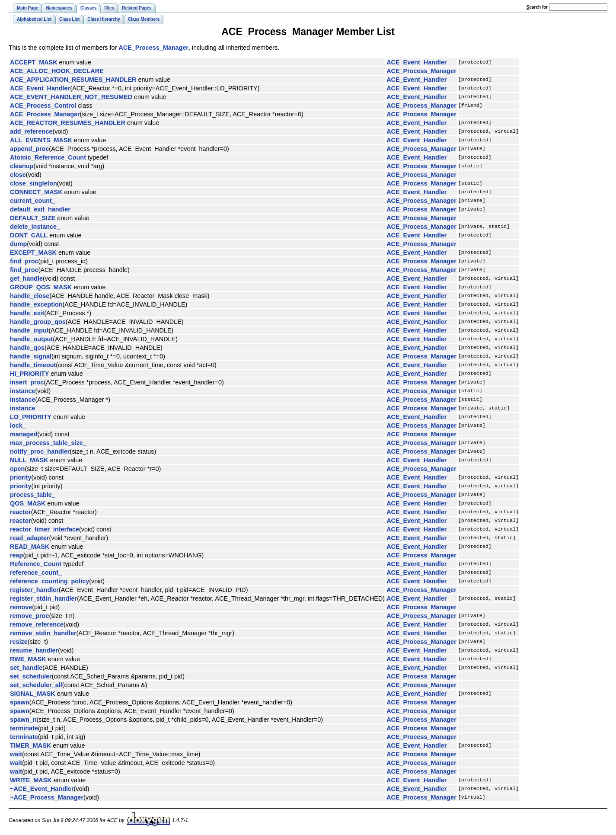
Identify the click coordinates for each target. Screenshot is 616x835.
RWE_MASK (28, 659)
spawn (19, 702)
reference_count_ (36, 572)
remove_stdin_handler (43, 633)
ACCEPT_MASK (33, 62)
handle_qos (27, 347)
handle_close (29, 295)
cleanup (21, 166)
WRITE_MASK (31, 780)
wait (16, 754)
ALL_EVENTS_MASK (41, 140)
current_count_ (32, 200)
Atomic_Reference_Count (48, 157)
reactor (20, 512)
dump (18, 243)
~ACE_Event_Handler (42, 788)
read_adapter (29, 537)
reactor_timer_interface (44, 529)
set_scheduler (31, 676)
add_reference (31, 131)
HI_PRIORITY (29, 373)
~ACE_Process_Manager (46, 797)
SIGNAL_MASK (32, 693)
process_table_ (32, 494)
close (18, 174)
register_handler (34, 589)
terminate (24, 728)
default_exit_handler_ (42, 209)
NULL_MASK (29, 460)
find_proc (24, 261)
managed (23, 434)
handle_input (29, 330)
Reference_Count (35, 563)
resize (19, 641)
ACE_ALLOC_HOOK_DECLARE (57, 70)
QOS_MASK (27, 503)
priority (21, 477)
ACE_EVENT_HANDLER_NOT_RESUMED (71, 96)
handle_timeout (33, 365)
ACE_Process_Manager (153, 47)
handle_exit (27, 313)
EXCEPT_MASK (33, 252)
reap (16, 555)
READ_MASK (29, 546)
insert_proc (27, 382)
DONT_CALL (29, 235)
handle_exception (36, 304)
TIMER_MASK (30, 745)
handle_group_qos (38, 321)
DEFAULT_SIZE (32, 217)
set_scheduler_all (36, 684)
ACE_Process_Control (43, 105)
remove (21, 607)
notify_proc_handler (40, 451)
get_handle (26, 278)
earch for (537, 7)
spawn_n (23, 719)
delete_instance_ (35, 226)
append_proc (29, 148)
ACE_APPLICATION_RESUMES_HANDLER (73, 79)
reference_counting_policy (49, 581)
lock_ (18, 425)
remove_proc (29, 615)
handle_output (31, 339)
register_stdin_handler (43, 598)
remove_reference (37, 624)
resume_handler (34, 650)
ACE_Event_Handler (416, 62)
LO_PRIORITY (30, 416)
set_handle (26, 667)
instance (22, 390)
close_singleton (33, 183)
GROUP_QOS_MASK (41, 287)
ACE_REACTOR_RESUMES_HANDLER (67, 122)
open (17, 468)
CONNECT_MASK (36, 192)
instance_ (24, 408)
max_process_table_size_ (48, 442)
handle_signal (30, 356)
